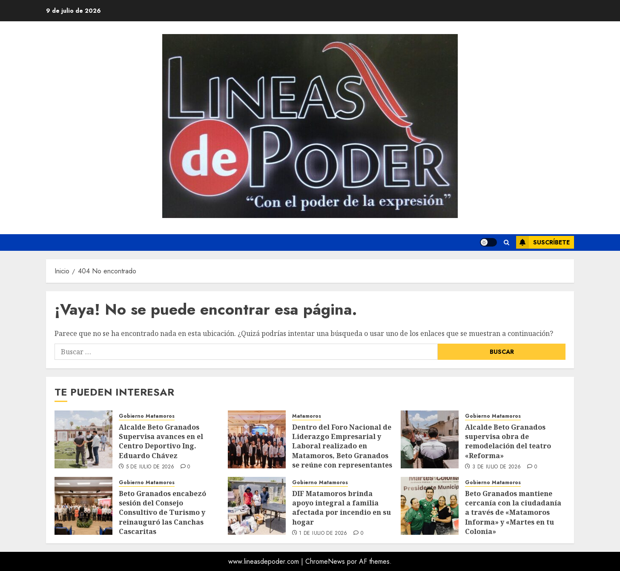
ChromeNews (325, 561)
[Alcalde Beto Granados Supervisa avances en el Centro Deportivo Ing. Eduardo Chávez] (83, 439)
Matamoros (306, 416)
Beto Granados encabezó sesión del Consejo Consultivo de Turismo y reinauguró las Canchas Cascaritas (162, 513)
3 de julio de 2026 (496, 467)
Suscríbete (543, 242)
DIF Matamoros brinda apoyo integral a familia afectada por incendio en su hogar (341, 508)
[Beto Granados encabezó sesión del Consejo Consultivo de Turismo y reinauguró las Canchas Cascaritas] (83, 506)
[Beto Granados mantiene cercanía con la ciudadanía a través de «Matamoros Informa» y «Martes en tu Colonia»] (430, 506)
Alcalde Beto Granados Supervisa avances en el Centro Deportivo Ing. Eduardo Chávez (161, 441)
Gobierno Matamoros (147, 416)
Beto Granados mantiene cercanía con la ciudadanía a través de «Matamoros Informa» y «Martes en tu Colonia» (513, 513)
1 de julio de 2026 (323, 533)
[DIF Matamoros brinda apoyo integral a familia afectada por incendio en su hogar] (257, 506)
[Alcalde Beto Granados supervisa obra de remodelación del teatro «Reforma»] (430, 439)
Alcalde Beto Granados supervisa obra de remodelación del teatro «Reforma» (508, 441)
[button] (506, 242)
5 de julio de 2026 (150, 467)
